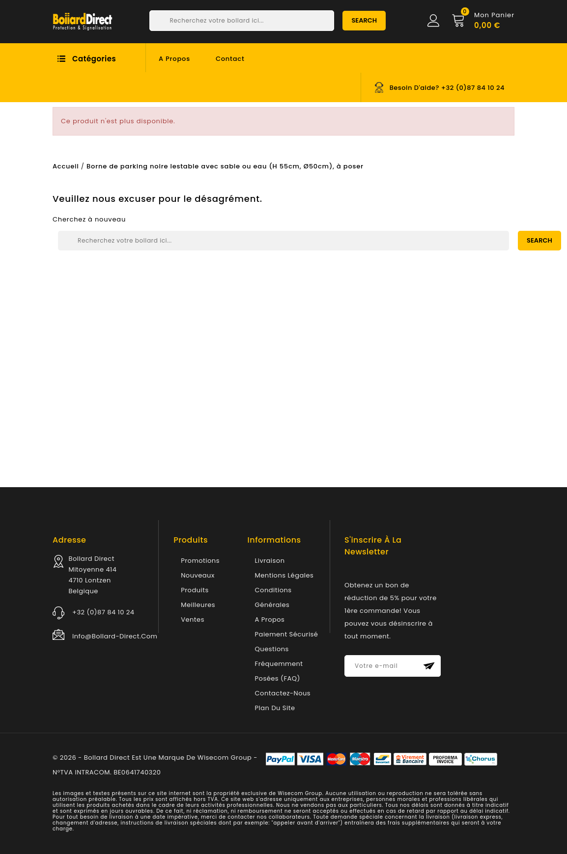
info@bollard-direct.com (114, 636)
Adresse (69, 540)
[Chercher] (242, 20)
